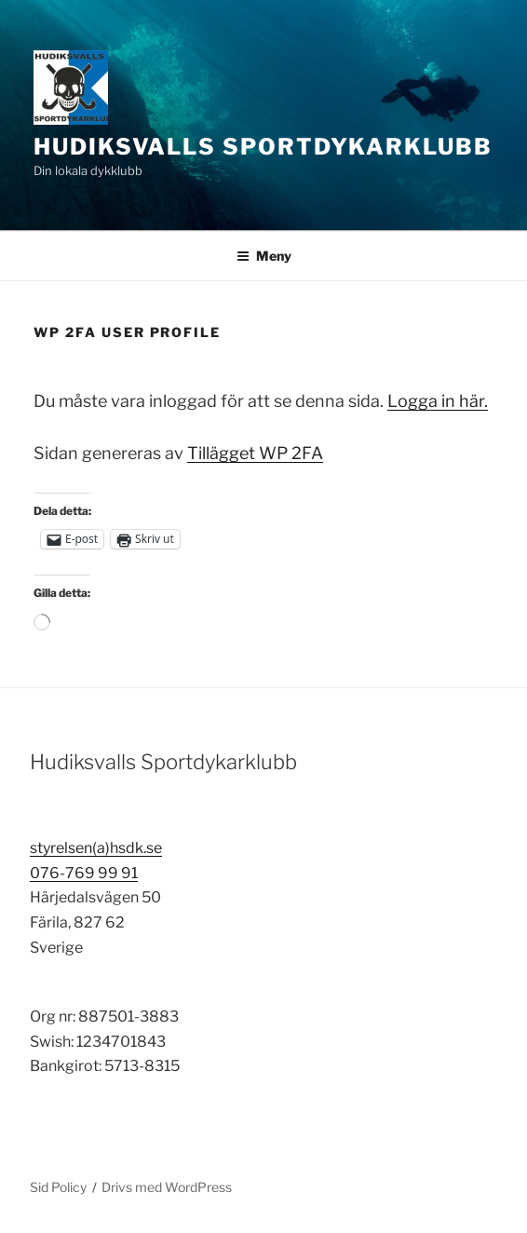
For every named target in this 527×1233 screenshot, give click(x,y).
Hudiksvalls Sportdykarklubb (263, 146)
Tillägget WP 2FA (255, 453)
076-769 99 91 (84, 873)
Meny (263, 256)
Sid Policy (58, 1187)
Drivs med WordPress (166, 1187)
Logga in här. (437, 401)
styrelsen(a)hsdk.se (96, 848)
